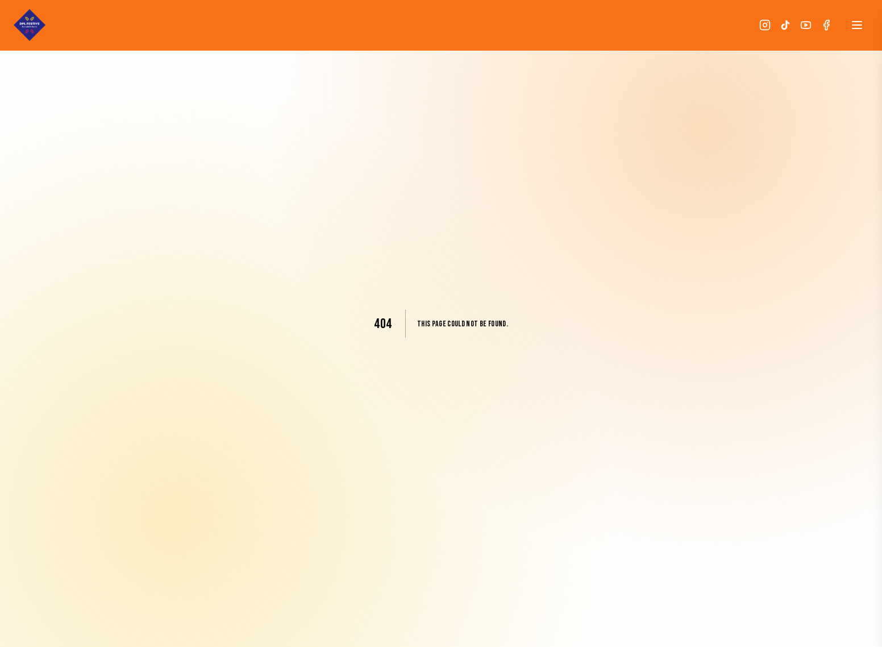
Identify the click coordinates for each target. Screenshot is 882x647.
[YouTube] (806, 25)
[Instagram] (765, 25)
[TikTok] (785, 25)
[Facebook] (826, 25)
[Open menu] (857, 25)
